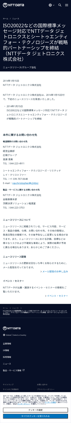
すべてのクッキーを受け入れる (35, 416)
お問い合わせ (42, 384)
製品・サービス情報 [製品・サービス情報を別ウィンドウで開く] (12, 370)
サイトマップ (8, 384)
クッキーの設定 (35, 410)
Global (16, 335)
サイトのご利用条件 (11, 389)
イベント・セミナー (57, 295)
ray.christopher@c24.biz (25, 183)
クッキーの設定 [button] (50, 402)
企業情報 (7, 343)
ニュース (15, 18)
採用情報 (7, 357)
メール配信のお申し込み (55, 271)
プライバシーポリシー (45, 389)
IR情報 (6, 350)
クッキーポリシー (24, 404)
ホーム (5, 18)
